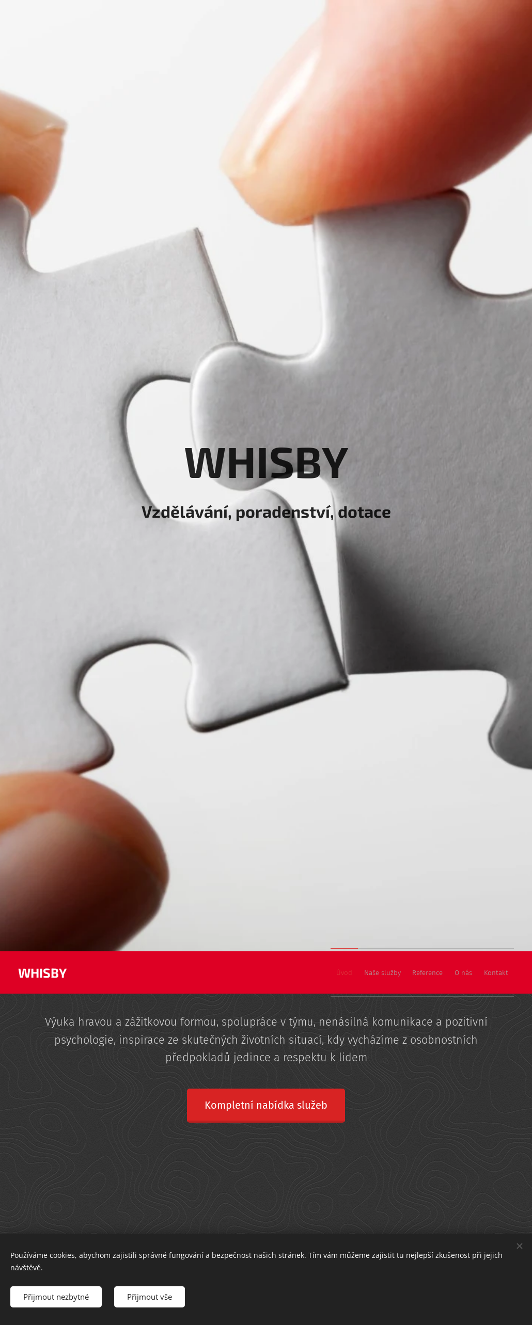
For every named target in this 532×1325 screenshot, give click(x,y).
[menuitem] (430, 972)
